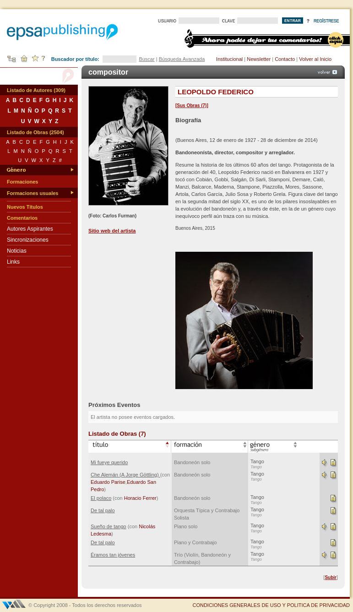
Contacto (285, 59)
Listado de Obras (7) (117, 433)
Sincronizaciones (28, 240)
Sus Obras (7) (191, 105)
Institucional (229, 59)
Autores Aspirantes (30, 229)
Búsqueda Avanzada (182, 59)
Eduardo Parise (108, 482)
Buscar (146, 59)
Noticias (17, 251)
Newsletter (259, 59)
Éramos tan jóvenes (113, 555)
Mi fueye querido (109, 462)
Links (13, 262)
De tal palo (103, 510)
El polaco (101, 498)
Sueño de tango (108, 526)
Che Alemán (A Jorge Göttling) (125, 474)
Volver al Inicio (315, 59)
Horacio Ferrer (140, 498)
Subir (331, 577)
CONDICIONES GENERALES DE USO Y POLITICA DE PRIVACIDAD (271, 605)
